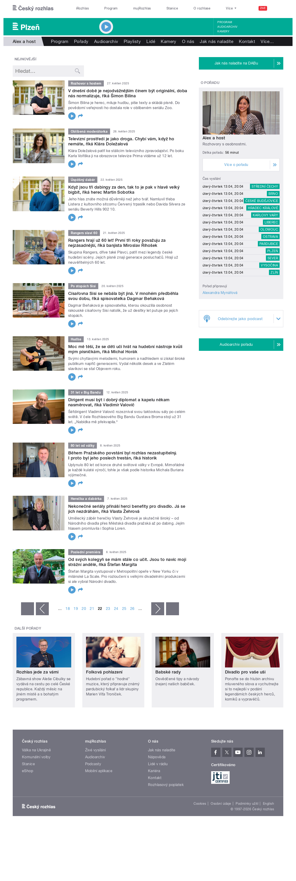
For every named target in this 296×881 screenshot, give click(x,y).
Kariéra (154, 771)
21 (92, 608)
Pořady (81, 41)
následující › (157, 608)
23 (108, 608)
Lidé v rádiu (158, 764)
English (268, 803)
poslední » (172, 608)
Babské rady (168, 672)
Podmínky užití (247, 803)
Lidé (150, 41)
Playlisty (132, 41)
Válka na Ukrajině (36, 750)
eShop (27, 771)
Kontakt (247, 41)
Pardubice (268, 244)
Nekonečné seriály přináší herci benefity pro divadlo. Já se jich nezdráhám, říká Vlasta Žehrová (126, 509)
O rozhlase (202, 8)
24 (116, 608)
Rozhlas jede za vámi (37, 672)
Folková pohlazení (104, 672)
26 (132, 608)
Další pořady (28, 628)
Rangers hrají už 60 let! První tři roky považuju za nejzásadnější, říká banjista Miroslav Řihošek (117, 243)
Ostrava (270, 237)
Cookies (200, 803)
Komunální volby (36, 757)
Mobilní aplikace (99, 771)
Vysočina (269, 265)
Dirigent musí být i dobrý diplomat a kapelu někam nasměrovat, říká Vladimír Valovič (119, 402)
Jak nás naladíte (216, 41)
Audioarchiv (227, 26)
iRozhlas (82, 8)
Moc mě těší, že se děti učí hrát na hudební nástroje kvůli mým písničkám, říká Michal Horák (125, 349)
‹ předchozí (42, 608)
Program (110, 8)
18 (67, 608)
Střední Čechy (265, 186)
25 (124, 608)
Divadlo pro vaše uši (245, 672)
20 (84, 608)
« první (27, 608)
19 (76, 608)
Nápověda (157, 757)
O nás (188, 41)
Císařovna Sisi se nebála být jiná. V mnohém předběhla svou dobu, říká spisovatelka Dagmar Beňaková (123, 296)
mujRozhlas (142, 8)
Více (267, 41)
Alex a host (214, 137)
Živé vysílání (95, 750)
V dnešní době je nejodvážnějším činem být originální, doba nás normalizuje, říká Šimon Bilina (127, 93)
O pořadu (210, 83)
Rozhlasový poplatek (166, 785)
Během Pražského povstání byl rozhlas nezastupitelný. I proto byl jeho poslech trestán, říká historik (122, 455)
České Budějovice (261, 201)
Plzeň (272, 251)
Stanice (172, 8)
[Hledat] (277, 8)
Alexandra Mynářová (220, 293)
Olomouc (269, 229)
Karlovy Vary (265, 215)
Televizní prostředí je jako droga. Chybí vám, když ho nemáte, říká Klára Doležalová (121, 141)
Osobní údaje (221, 803)
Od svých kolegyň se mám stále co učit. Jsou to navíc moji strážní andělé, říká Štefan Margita (127, 562)
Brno (273, 194)
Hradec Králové (263, 208)
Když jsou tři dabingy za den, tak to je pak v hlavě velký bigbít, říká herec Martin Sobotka (123, 190)
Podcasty (93, 764)
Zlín (274, 272)
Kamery (223, 31)
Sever (273, 258)
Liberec (271, 222)
